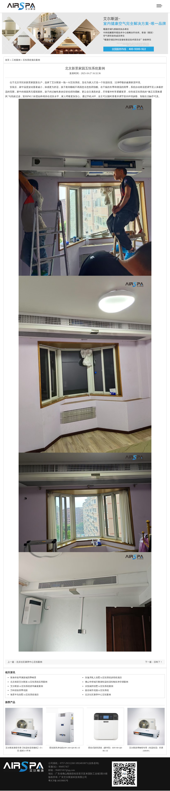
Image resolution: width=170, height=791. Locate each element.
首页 (7, 60)
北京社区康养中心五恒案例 (99, 694)
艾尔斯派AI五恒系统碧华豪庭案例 (27, 686)
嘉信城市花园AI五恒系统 (98, 690)
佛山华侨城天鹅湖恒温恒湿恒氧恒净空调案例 (108, 682)
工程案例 (16, 60)
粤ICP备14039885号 (58, 780)
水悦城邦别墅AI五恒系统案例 (100, 686)
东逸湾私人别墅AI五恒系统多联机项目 (105, 677)
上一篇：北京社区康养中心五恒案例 (26, 662)
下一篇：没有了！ (153, 662)
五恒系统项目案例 (33, 60)
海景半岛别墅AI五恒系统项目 (25, 694)
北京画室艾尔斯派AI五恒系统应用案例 (30, 682)
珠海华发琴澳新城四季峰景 (24, 677)
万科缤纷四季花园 (19, 690)
